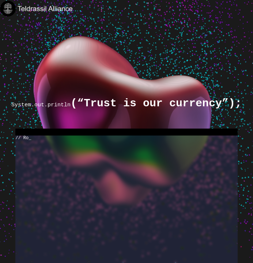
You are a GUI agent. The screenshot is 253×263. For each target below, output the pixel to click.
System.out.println (126, 104)
